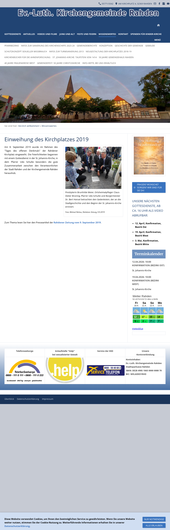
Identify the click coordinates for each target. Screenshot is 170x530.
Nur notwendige (154, 526)
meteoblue (137, 328)
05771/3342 (106, 3)
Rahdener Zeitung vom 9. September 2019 (77, 222)
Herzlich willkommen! (28, 125)
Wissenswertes (49, 125)
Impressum (47, 399)
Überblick (9, 399)
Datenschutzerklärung (28, 399)
